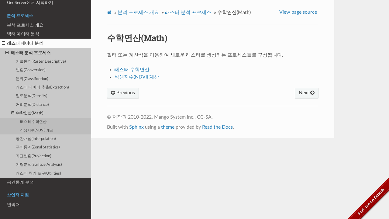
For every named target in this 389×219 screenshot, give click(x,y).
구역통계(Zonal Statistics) (38, 147)
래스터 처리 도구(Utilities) (38, 174)
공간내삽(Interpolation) (36, 139)
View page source (298, 12)
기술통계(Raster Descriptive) (41, 62)
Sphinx (136, 127)
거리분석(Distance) (32, 105)
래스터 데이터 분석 (22, 43)
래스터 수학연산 (33, 121)
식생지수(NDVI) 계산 (36, 130)
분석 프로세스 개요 (25, 25)
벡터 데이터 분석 (23, 34)
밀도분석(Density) (31, 96)
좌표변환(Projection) (33, 156)
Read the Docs (217, 127)
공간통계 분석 (20, 182)
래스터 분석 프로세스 (28, 53)
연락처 (13, 204)
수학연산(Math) (27, 113)
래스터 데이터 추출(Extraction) (42, 87)
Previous (123, 92)
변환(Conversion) (30, 70)
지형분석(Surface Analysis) (39, 165)
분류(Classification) (32, 79)
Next (307, 92)
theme (167, 127)
